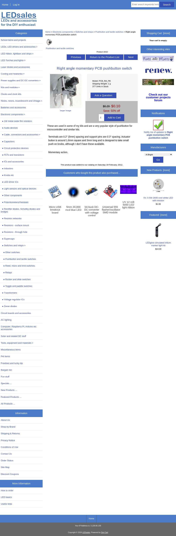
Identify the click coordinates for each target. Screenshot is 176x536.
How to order (7, 490)
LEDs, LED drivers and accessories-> (19, 46)
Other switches (10, 252)
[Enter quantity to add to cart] (101, 117)
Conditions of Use (9, 447)
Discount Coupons (10, 474)
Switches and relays (84, 32)
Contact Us (6, 453)
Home (5, 4)
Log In (16, 4)
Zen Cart (104, 532)
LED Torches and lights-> (13, 60)
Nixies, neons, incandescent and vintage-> (21, 101)
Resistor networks (11, 218)
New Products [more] (158, 170)
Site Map (5, 467)
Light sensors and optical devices (18, 188)
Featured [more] (158, 215)
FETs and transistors (12, 155)
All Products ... (8, 403)
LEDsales (86, 532)
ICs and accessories (12, 161)
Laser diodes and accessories (15, 67)
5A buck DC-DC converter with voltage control (91, 211)
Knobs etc (7, 175)
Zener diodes (9, 306)
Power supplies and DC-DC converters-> (21, 80)
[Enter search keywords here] (145, 4)
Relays (6, 272)
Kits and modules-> (10, 87)
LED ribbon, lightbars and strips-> (17, 53)
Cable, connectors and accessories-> (20, 134)
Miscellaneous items (11, 349)
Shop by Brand (8, 426)
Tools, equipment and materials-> (17, 343)
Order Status (7, 460)
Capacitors (7, 141)
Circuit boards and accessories (16, 313)
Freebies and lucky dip (12, 363)
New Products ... (9, 390)
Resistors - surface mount (15, 225)
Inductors (7, 168)
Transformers (9, 293)
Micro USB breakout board (55, 210)
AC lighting (6, 320)
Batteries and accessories (13, 107)
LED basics (6, 497)
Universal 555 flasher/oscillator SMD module (110, 210)
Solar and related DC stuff (13, 336)
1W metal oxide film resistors (16, 121)
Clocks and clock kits (11, 94)
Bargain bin (6, 370)
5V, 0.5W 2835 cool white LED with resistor (158, 190)
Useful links (6, 504)
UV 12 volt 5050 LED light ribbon (128, 205)
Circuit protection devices (15, 148)
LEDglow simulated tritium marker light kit (158, 235)
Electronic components (63, 32)
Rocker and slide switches (16, 279)
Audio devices (9, 128)
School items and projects (13, 40)
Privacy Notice (8, 440)
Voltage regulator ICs (12, 299)
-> (13, 114)
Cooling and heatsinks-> (12, 73)
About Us (5, 420)
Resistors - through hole (14, 232)
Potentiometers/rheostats (14, 202)
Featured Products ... (11, 397)
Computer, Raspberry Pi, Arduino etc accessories (18, 328)
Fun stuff (5, 376)
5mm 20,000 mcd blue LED (73, 208)
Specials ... (6, 383)
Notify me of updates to (158, 129)
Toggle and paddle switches (16, 286)
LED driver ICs (9, 182)
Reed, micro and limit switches (18, 265)
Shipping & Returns (10, 433)
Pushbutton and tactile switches (109, 32)
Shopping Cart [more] (158, 33)
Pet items (5, 356)
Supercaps (7, 238)
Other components (11, 195)
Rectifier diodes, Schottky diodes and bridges (20, 210)
